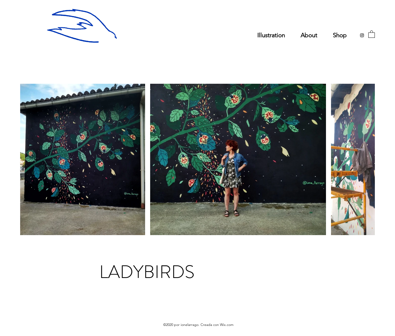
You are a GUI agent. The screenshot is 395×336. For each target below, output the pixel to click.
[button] (371, 34)
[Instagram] (362, 35)
